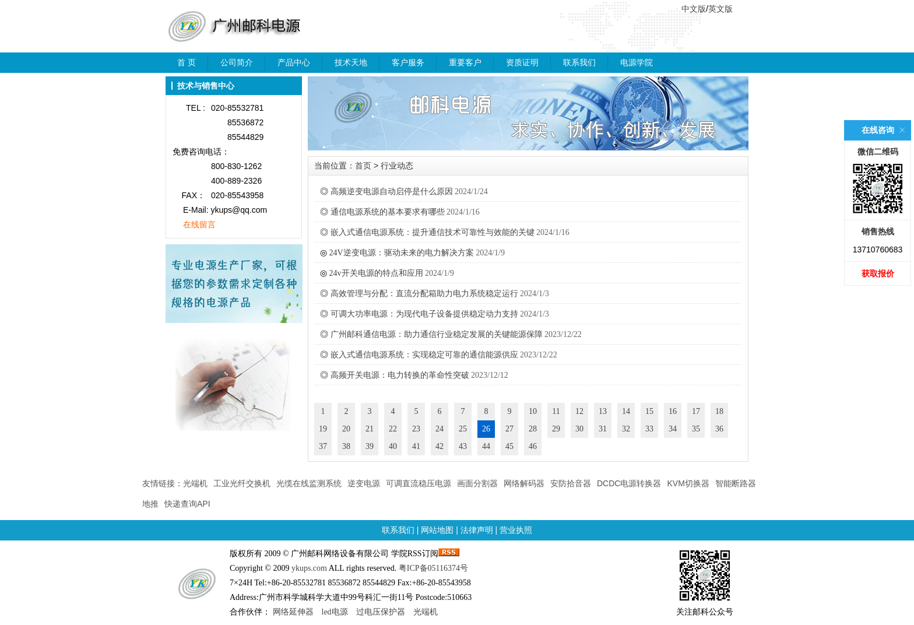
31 (603, 428)
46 (533, 446)
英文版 (720, 8)
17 (696, 411)
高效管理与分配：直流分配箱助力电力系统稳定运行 (424, 293)
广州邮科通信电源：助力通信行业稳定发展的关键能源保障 (437, 334)
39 (369, 446)
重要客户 (465, 62)
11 (556, 411)
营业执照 (516, 530)
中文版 (693, 8)
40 (393, 446)
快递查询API (187, 503)
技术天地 (351, 62)
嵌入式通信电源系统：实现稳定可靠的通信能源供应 (424, 354)
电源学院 (636, 62)
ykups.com (309, 568)
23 (416, 428)
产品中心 (293, 62)
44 (486, 446)
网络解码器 (524, 483)
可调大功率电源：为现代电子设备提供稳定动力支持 (424, 314)
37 (323, 446)
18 (719, 411)
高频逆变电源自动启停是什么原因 (392, 191)
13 (603, 411)
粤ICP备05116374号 (433, 568)
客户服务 (408, 62)
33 (649, 428)
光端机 (195, 483)
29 (556, 428)
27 (509, 428)
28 (533, 428)
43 (463, 446)
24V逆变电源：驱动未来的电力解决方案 (401, 252)
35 (696, 428)
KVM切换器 (688, 483)
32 (626, 428)
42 (439, 446)
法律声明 (476, 530)
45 (509, 446)
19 (323, 428)
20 (346, 428)
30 (579, 428)
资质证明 (522, 62)
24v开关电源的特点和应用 (376, 273)
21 (369, 428)
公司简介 (236, 62)
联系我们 (579, 62)
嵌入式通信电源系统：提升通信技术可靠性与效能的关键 (433, 232)
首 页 (186, 62)
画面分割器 (477, 483)
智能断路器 (735, 483)
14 (626, 411)
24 (439, 428)
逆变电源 (363, 483)
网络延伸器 (293, 612)
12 (579, 411)
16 (673, 411)
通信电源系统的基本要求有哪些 (388, 212)
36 (719, 428)
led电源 (335, 612)
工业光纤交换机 (241, 483)
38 (346, 446)
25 (463, 428)
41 (416, 446)
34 (673, 428)
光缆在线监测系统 (309, 483)
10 (533, 411)
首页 (363, 165)
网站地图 (437, 530)
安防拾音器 (570, 483)
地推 (150, 503)
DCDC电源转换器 (629, 483)
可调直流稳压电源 (418, 483)
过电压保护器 (380, 612)
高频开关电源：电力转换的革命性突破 (400, 375)
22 (393, 428)
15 (649, 411)
